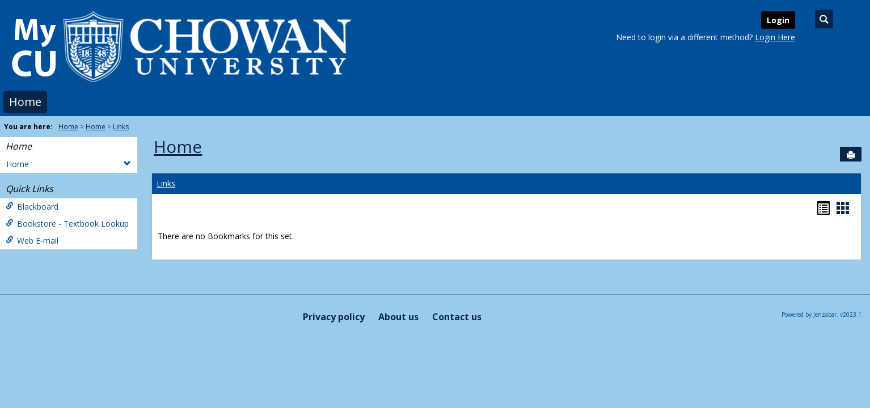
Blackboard (32, 206)
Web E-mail (32, 240)
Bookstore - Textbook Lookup (67, 223)
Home (25, 101)
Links (121, 126)
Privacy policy (334, 317)
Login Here (775, 37)
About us (398, 317)
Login (778, 20)
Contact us (457, 317)
